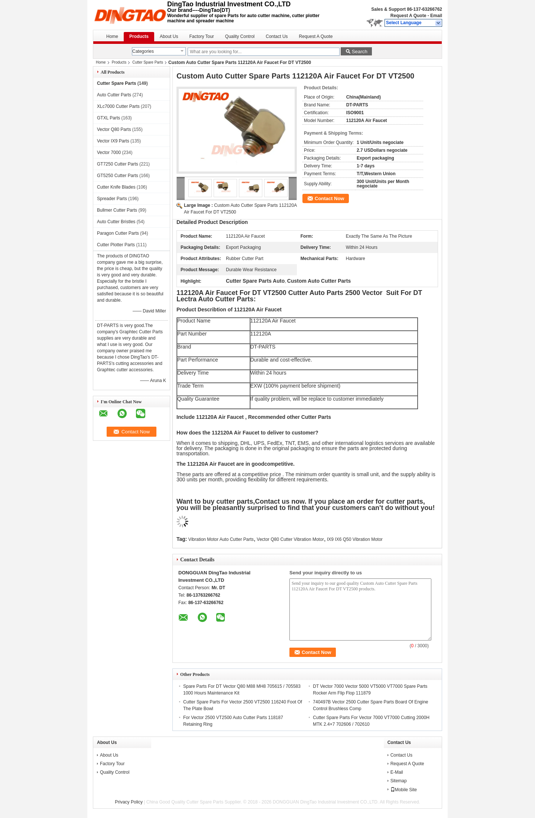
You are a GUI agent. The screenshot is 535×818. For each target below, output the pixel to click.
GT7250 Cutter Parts (117, 164)
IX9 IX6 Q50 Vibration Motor (355, 539)
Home (112, 36)
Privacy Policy (129, 802)
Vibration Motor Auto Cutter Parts (221, 539)
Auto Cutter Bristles (116, 221)
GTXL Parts (108, 118)
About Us (169, 36)
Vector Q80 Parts (114, 129)
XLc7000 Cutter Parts (118, 106)
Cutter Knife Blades (116, 187)
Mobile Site (403, 789)
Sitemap (398, 780)
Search (359, 51)
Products (139, 36)
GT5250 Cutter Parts (117, 175)
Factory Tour (201, 36)
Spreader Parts (112, 198)
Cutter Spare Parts (147, 62)
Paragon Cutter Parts (118, 233)
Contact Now (329, 198)
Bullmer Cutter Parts (117, 210)
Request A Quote (408, 15)
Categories (143, 51)
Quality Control (239, 36)
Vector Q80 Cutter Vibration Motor (290, 539)
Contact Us (277, 36)
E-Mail (396, 772)
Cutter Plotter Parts (116, 244)
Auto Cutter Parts (114, 94)
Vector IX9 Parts (113, 141)
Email (436, 15)
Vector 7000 (109, 152)
